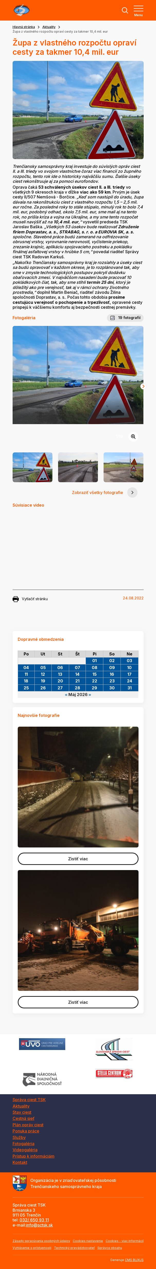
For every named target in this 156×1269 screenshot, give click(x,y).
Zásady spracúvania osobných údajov (41, 1241)
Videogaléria (25, 1149)
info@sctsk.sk (39, 1225)
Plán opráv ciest (28, 1124)
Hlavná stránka (24, 27)
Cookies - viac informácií (125, 1241)
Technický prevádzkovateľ (74, 1248)
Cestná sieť (23, 1118)
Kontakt (20, 1162)
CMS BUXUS (134, 1260)
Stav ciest (22, 1112)
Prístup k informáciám (33, 1156)
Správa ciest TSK (29, 1099)
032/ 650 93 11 (34, 1219)
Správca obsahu (109, 1248)
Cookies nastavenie (88, 1241)
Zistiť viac (78, 858)
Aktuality (49, 27)
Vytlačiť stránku (30, 599)
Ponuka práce (26, 1131)
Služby (19, 1137)
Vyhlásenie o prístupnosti (32, 1248)
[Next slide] (143, 386)
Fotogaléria (23, 1143)
